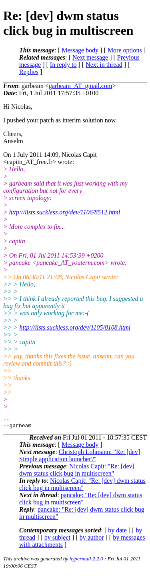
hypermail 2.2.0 (86, 561)
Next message (90, 57)
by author (92, 539)
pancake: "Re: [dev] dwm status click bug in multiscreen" (80, 501)
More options (125, 50)
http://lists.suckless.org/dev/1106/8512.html (64, 212)
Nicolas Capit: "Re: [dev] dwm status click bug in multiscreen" (76, 472)
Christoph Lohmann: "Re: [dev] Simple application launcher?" (79, 458)
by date (117, 532)
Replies (28, 71)
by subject (57, 539)
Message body (80, 50)
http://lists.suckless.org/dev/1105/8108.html (74, 327)
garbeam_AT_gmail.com (80, 85)
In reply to (63, 64)
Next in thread (104, 64)
